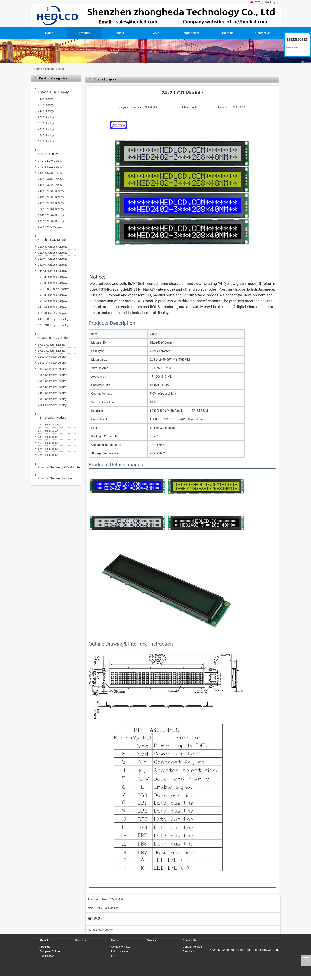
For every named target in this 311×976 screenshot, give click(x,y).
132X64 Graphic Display (52, 264)
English (272, 2)
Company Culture (50, 951)
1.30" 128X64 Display (51, 209)
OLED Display (48, 153)
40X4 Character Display (52, 405)
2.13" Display (46, 105)
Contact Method (192, 946)
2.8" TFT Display (48, 430)
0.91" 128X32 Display (51, 196)
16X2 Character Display (52, 368)
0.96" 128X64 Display (51, 203)
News (114, 940)
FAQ (114, 955)
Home (38, 69)
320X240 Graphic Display (53, 325)
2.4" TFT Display (48, 424)
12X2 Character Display (52, 356)
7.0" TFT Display (48, 454)
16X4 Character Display (52, 374)
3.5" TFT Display (48, 436)
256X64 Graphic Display (52, 313)
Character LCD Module (54, 337)
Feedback (189, 951)
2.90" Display (46, 117)
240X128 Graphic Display (53, 319)
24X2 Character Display (52, 392)
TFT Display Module (52, 417)
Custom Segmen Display (55, 478)
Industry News (119, 951)
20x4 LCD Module (112, 899)
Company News (120, 946)
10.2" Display (46, 141)
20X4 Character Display (52, 386)
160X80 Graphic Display (52, 282)
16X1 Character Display (52, 362)
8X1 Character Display (51, 344)
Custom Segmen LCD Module (59, 467)
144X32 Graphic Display (52, 270)
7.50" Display (46, 135)
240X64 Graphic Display (52, 307)
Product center (54, 69)
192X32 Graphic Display (52, 294)
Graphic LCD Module (52, 239)
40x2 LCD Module (108, 907)
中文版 (256, 2)
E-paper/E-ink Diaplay (53, 92)
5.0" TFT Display (48, 448)
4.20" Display (46, 129)
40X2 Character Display (52, 399)
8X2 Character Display (51, 350)
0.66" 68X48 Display (50, 172)
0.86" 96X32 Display (50, 184)
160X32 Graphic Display (52, 276)
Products (80, 940)
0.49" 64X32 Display (50, 166)
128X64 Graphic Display (52, 258)
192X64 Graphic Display (52, 301)
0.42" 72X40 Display (50, 160)
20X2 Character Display (52, 380)
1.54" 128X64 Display (51, 215)
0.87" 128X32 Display (51, 190)
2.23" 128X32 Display (51, 221)
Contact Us (189, 940)
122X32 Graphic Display (52, 246)
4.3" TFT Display (48, 442)
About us (45, 946)
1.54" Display (46, 98)
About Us (45, 940)
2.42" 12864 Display (50, 227)
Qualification (47, 955)
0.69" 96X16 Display (50, 178)
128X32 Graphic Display (52, 252)
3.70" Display (46, 123)
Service (151, 940)
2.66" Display (46, 111)
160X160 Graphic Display (53, 288)
